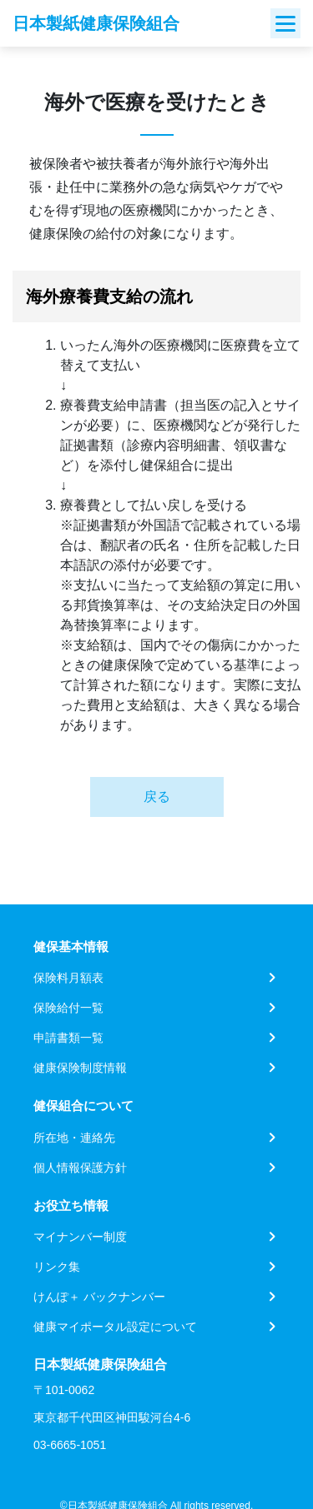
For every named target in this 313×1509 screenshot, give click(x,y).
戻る (157, 796)
